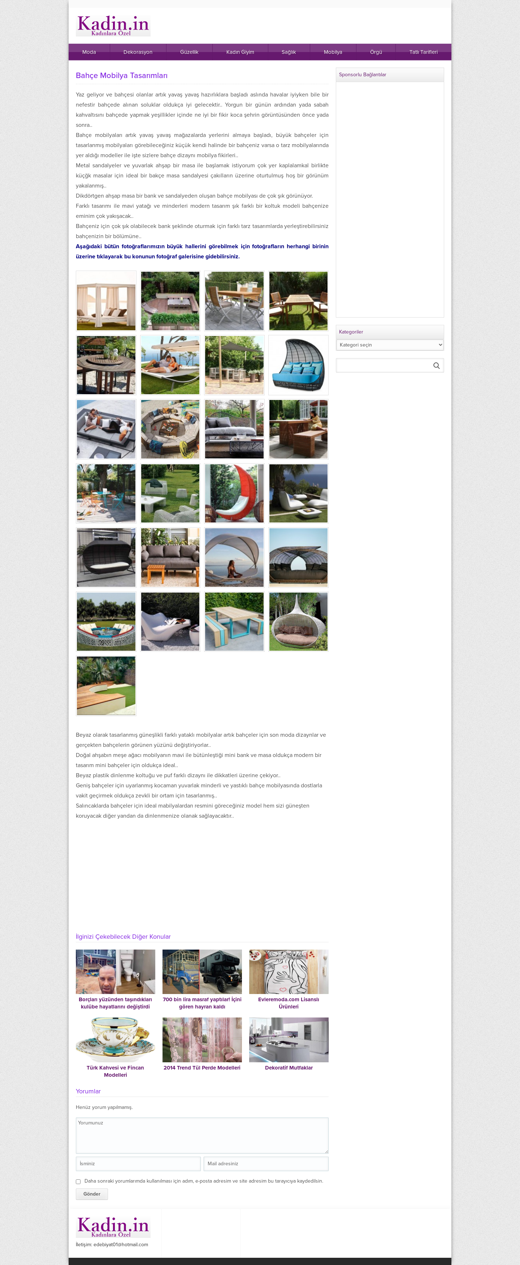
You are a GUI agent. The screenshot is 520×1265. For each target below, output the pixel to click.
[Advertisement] (202, 873)
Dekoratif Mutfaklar (289, 1067)
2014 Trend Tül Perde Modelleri (202, 1067)
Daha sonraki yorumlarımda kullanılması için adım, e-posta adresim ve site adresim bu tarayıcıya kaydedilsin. (203, 1181)
